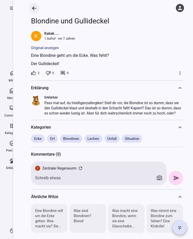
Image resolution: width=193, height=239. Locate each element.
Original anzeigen (45, 48)
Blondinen (71, 139)
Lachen (93, 139)
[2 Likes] (35, 73)
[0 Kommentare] (64, 73)
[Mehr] (180, 73)
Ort (52, 139)
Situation (132, 139)
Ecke (38, 139)
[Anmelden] (180, 8)
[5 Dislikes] (50, 73)
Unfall (112, 139)
